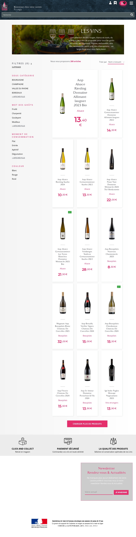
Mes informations (64, 474)
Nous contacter (37, 470)
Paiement (35, 482)
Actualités (9, 484)
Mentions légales (37, 490)
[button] (24, 96)
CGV (32, 486)
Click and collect (37, 474)
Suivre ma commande (65, 470)
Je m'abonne (121, 492)
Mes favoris (61, 478)
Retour (33, 478)
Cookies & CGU (37, 500)
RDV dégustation (11, 480)
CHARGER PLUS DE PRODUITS (87, 424)
